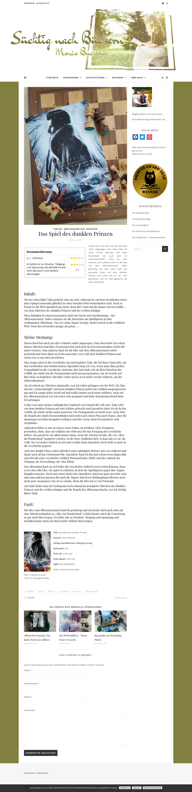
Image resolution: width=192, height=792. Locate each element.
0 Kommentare (120, 597)
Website (27, 697)
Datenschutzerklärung (152, 788)
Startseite (52, 77)
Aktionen (117, 77)
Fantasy (58, 229)
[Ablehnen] (188, 788)
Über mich (137, 77)
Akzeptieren (124, 788)
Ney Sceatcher (64, 591)
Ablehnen (136, 788)
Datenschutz (42, 3)
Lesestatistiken (95, 77)
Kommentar (29, 710)
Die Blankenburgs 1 (141, 212)
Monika (31, 597)
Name (27, 670)
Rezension (92, 229)
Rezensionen (70, 77)
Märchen (51, 591)
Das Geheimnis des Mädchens (146, 231)
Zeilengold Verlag (84, 543)
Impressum (29, 3)
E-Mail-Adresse (31, 683)
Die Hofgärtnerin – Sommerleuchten (149, 237)
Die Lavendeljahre (140, 225)
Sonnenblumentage (141, 219)
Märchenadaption (74, 229)
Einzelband (30, 591)
